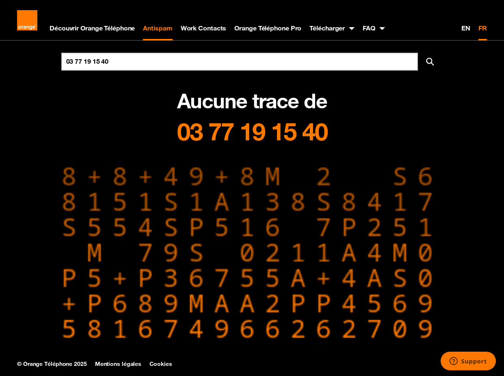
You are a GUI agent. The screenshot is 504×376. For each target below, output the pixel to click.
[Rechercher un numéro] (239, 62)
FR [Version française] (482, 28)
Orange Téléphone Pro (267, 28)
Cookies (160, 364)
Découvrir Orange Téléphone (92, 28)
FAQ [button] (369, 28)
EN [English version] (465, 28)
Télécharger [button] (327, 28)
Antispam (157, 28)
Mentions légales (118, 364)
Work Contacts (204, 28)
